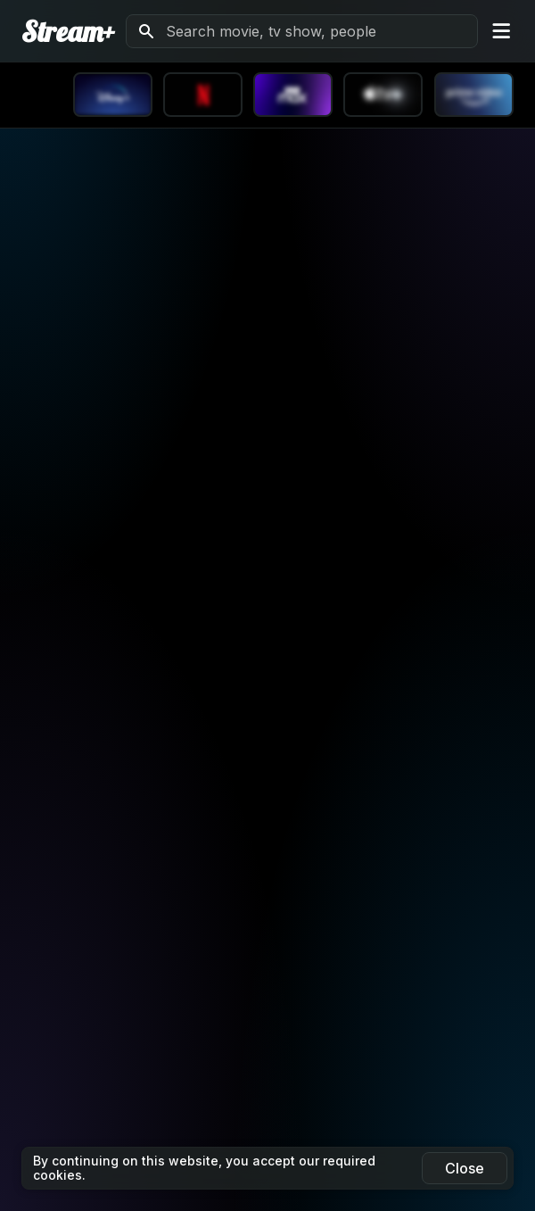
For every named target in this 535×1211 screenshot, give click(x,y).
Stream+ (68, 31)
